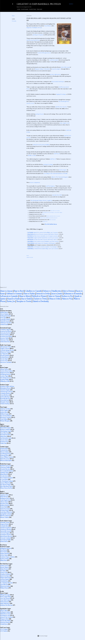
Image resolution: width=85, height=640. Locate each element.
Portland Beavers (4, 357)
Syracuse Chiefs (4, 338)
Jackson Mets (3, 412)
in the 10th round (65, 67)
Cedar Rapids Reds (5, 500)
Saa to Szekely (26, 298)
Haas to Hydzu (29, 293)
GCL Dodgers (4, 629)
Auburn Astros (4, 565)
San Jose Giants (4, 440)
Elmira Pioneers (4, 569)
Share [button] (13, 15)
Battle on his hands (52, 219)
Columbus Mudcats (5, 393)
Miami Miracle (4, 474)
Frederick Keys (4, 450)
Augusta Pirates (4, 524)
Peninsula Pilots (4, 455)
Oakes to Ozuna (54, 296)
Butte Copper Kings (5, 596)
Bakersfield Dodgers (5, 428)
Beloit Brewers (4, 496)
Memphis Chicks (4, 402)
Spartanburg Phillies (5, 539)
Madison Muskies (4, 505)
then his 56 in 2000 (57, 195)
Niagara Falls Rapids (5, 577)
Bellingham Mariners (5, 548)
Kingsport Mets (4, 619)
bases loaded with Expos (58, 81)
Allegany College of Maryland (42, 69)
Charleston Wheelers (5, 529)
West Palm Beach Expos (6, 486)
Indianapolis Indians (5, 316)
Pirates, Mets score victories (55, 210)
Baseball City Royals (5, 465)
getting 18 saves (39, 114)
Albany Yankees (4, 369)
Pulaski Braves (4, 624)
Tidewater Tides (4, 340)
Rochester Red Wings (6, 336)
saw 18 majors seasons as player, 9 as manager (42, 246)
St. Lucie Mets (4, 479)
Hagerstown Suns (5, 372)
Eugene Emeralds (4, 553)
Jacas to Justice (56, 293)
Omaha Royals (4, 324)
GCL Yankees (3, 631)
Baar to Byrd (19, 291)
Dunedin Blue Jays (5, 469)
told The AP (57, 153)
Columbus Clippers (5, 329)
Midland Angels (4, 414)
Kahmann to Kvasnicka (73, 293)
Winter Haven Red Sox (6, 488)
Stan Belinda (47, 25)
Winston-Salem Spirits (6, 460)
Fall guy (43, 214)
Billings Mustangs (5, 595)
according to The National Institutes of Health (55, 173)
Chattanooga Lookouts (6, 391)
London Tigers (4, 376)
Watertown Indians (5, 586)
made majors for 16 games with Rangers (41, 243)
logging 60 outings (61, 94)
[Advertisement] (49, 271)
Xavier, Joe (11, 301)
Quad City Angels (5, 508)
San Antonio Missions (6, 415)
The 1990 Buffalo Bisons (51, 224)
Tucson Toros (4, 360)
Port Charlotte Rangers (6, 477)
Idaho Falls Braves (5, 603)
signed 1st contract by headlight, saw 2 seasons (43, 232)
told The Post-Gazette (61, 106)
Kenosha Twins (4, 503)
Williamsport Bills (4, 381)
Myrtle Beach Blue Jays (6, 536)
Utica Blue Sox (4, 584)
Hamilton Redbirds (5, 574)
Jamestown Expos (5, 576)
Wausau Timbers (4, 517)
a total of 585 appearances (44, 52)
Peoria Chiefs (3, 507)
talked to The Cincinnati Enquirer (59, 177)
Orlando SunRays (5, 403)
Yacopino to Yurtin (23, 301)
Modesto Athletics (5, 429)
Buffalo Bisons (4, 312)
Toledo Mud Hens (5, 341)
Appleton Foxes (4, 495)
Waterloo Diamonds (5, 515)
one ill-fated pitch (53, 60)
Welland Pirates (4, 588)
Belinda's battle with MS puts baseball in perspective (48, 217)
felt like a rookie (32, 155)
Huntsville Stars (4, 400)
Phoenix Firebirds (4, 355)
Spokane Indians (4, 558)
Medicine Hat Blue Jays (6, 605)
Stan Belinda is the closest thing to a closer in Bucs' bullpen (52, 212)
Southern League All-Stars (7, 386)
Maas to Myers (24, 296)
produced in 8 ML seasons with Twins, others (42, 239)
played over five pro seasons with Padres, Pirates (43, 234)
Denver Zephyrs (4, 314)
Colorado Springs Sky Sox (7, 350)
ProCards (14, 21)
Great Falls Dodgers (5, 600)
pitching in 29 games (38, 34)
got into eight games (55, 74)
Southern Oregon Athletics (7, 557)
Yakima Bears (3, 560)
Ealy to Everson (68, 291)
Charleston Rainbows (6, 527)
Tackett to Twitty (40, 298)
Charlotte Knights (5, 390)
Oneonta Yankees (4, 579)
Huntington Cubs (5, 615)
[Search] (71, 4)
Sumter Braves (4, 541)
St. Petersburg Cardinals (6, 481)
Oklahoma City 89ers (5, 322)
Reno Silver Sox (4, 433)
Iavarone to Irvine (43, 293)
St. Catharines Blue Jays (6, 583)
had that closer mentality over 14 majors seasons (43, 236)
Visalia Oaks (3, 443)
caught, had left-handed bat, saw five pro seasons (43, 237)
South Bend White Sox (6, 512)
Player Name (24, 9)
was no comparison (35, 182)
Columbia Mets (4, 526)
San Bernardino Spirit (5, 438)
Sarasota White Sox (5, 483)
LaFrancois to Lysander (9, 296)
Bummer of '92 (45, 221)
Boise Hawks (3, 552)
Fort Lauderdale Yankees (6, 471)
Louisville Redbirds (5, 319)
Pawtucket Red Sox (5, 333)
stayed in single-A (56, 69)
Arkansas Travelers (5, 409)
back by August (62, 170)
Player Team (32, 9)
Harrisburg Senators (5, 374)
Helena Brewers (4, 602)
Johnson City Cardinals (6, 617)
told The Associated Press (33, 40)
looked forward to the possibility (41, 144)
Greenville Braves (4, 395)
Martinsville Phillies (5, 620)
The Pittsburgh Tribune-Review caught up (41, 200)
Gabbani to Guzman (14, 293)
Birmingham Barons (5, 388)
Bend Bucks (3, 550)
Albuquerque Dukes (5, 347)
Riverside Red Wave (5, 434)
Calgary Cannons (4, 348)
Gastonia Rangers (5, 533)
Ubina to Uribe (54, 298)
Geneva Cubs (3, 572)
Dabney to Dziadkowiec (52, 291)
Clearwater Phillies (5, 467)
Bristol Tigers (3, 610)
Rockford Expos (4, 510)
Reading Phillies (4, 379)
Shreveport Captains (5, 417)
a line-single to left (64, 123)
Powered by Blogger (42, 636)
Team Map (39, 9)
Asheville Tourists (5, 522)
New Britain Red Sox (5, 378)
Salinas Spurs (3, 436)
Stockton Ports (4, 441)
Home (18, 9)
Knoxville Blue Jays (5, 398)
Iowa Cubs (3, 317)
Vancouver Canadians (6, 362)
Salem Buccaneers (5, 459)
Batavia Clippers (4, 567)
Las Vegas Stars (4, 353)
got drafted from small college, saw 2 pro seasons (43, 248)
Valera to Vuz (67, 298)
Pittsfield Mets (4, 581)
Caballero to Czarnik (33, 291)
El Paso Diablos (4, 410)
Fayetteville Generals (5, 531)
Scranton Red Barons (6, 331)
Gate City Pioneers (5, 598)
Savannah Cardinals (5, 538)
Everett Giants (4, 555)
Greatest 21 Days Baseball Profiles (39, 3)
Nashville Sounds (4, 321)
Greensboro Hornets (5, 534)
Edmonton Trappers (5, 352)
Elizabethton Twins (5, 614)
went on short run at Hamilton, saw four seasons (43, 241)
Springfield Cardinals (5, 514)
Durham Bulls (4, 448)
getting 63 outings (48, 164)
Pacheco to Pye (67, 296)
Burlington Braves (5, 498)
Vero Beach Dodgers (5, 484)
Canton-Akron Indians (6, 371)
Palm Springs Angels (5, 431)
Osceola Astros (4, 476)
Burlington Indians (5, 612)
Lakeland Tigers (4, 472)
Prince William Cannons (6, 457)
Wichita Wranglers (5, 421)
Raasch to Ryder (13, 298)
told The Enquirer (50, 186)
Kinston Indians (4, 452)
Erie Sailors (3, 571)
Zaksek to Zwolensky (41, 301)
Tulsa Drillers (3, 419)
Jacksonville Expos (5, 397)
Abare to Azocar (6, 291)
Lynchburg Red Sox (5, 453)
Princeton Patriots (5, 622)
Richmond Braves (5, 335)
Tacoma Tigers (4, 359)
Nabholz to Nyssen (39, 296)
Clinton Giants (4, 502)
